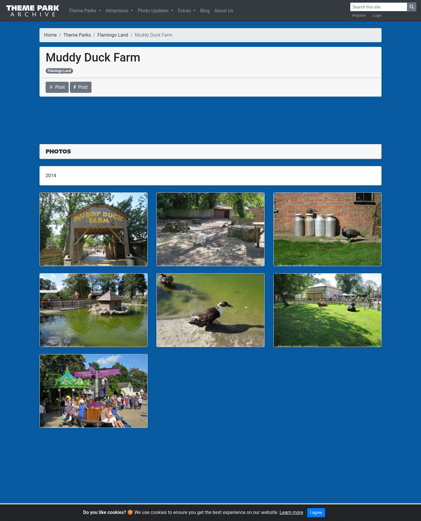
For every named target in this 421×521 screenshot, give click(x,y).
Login (377, 15)
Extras (185, 10)
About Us (223, 10)
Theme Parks (83, 10)
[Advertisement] (210, 117)
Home (50, 35)
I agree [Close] (316, 512)
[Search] (378, 6)
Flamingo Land (112, 35)
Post (57, 87)
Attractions (118, 10)
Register (359, 15)
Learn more (291, 512)
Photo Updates (154, 10)
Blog (205, 10)
